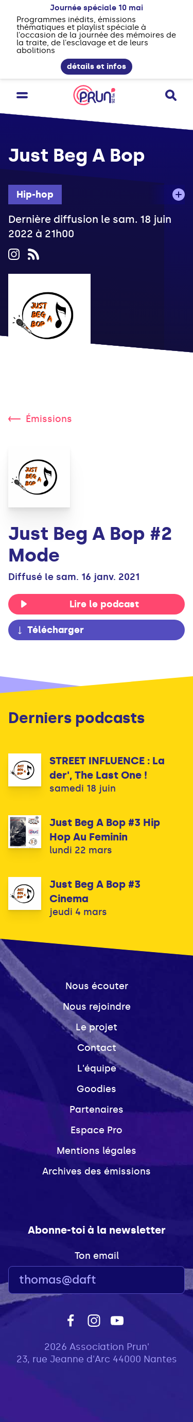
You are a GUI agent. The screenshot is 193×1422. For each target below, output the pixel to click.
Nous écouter (96, 986)
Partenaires (96, 1109)
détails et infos (96, 66)
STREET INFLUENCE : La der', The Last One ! (107, 767)
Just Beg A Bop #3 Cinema (95, 891)
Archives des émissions (96, 1171)
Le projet (96, 1027)
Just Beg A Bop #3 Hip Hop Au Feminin (104, 829)
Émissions (40, 419)
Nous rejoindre (97, 1006)
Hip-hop (35, 194)
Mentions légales (96, 1150)
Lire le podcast (79, 604)
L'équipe (96, 1068)
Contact (96, 1048)
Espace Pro (96, 1130)
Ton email (97, 1255)
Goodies (96, 1089)
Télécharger (50, 630)
